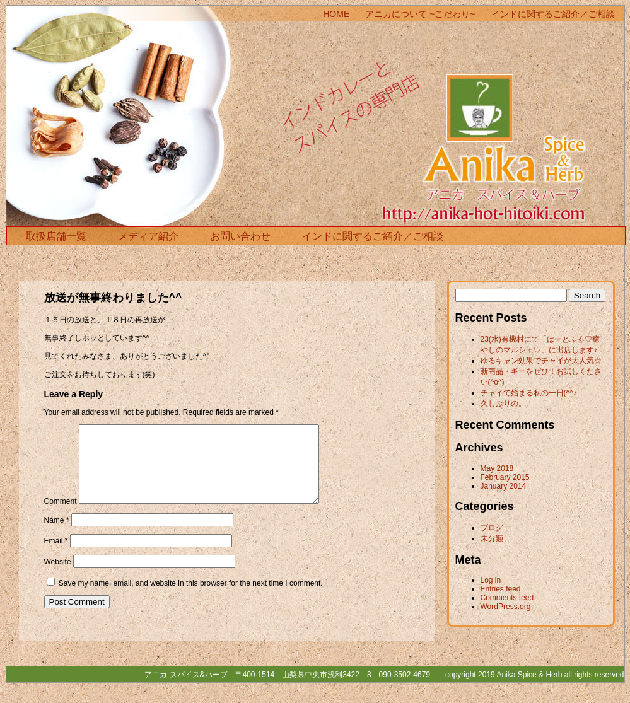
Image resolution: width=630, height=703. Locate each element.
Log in (491, 580)
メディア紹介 (148, 236)
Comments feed (507, 597)
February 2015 (505, 477)
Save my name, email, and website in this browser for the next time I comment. (191, 598)
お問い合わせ (240, 236)
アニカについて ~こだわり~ (420, 14)
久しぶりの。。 (507, 403)
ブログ (492, 527)
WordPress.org (506, 606)
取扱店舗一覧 (56, 236)
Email (56, 556)
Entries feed (501, 588)
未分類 (492, 538)
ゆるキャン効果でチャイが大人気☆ (541, 360)
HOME (336, 14)
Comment (60, 516)
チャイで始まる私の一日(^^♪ (529, 392)
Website (57, 576)
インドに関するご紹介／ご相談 (553, 14)
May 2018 (497, 468)
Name (56, 535)
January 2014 (504, 486)
